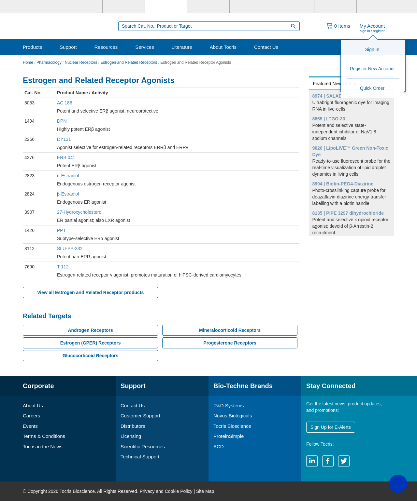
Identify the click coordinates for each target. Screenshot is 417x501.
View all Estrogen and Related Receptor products (90, 292)
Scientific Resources (143, 446)
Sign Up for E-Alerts (330, 427)
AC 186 (64, 102)
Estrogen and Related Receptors (128, 62)
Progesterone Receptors (229, 342)
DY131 (64, 139)
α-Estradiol (68, 175)
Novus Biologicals (232, 415)
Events (30, 426)
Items (342, 26)
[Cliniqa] (293, 6)
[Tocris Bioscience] (166, 6)
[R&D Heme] (378, 6)
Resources (106, 47)
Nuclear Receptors (81, 62)
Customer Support (140, 415)
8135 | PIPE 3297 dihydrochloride (348, 213)
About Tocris (223, 47)
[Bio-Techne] (39, 6)
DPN (62, 121)
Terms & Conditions (44, 436)
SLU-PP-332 (70, 248)
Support (68, 47)
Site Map (205, 491)
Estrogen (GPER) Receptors (90, 342)
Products (32, 47)
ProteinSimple (228, 436)
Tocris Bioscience (232, 426)
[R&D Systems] (81, 6)
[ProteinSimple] (208, 6)
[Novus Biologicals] (124, 6)
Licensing (131, 436)
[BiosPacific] (251, 6)
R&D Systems (228, 405)
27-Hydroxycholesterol (79, 212)
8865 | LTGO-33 (328, 118)
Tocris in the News (43, 446)
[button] (398, 484)
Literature (182, 47)
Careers (31, 415)
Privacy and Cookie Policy (166, 491)
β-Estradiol (68, 193)
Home (28, 62)
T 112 (63, 266)
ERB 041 (66, 157)
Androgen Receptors (90, 330)
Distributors (133, 426)
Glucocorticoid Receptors (90, 355)
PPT (61, 230)
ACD (218, 446)
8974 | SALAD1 (328, 96)
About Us (33, 405)
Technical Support (140, 456)
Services (144, 47)
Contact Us (266, 47)
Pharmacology (49, 62)
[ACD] (335, 6)
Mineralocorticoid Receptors (230, 330)
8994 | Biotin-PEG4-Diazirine (343, 183)
